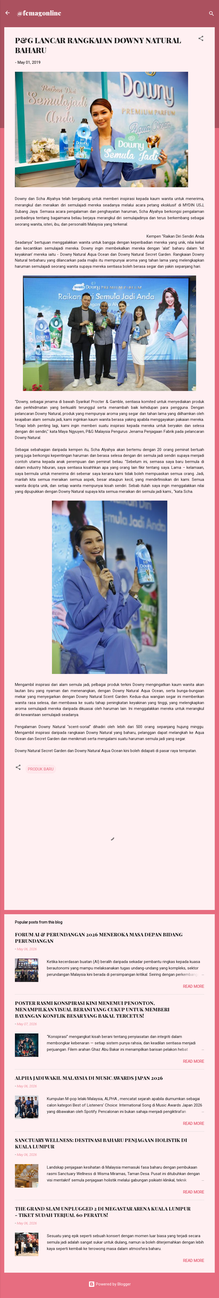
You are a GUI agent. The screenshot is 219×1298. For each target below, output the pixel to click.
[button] (201, 39)
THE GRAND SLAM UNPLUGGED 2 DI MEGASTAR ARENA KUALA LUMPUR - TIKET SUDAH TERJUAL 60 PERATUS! (102, 1211)
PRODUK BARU (41, 769)
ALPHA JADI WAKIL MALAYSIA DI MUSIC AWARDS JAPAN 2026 (89, 1078)
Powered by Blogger (109, 1284)
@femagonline (39, 13)
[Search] (211, 14)
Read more (193, 986)
